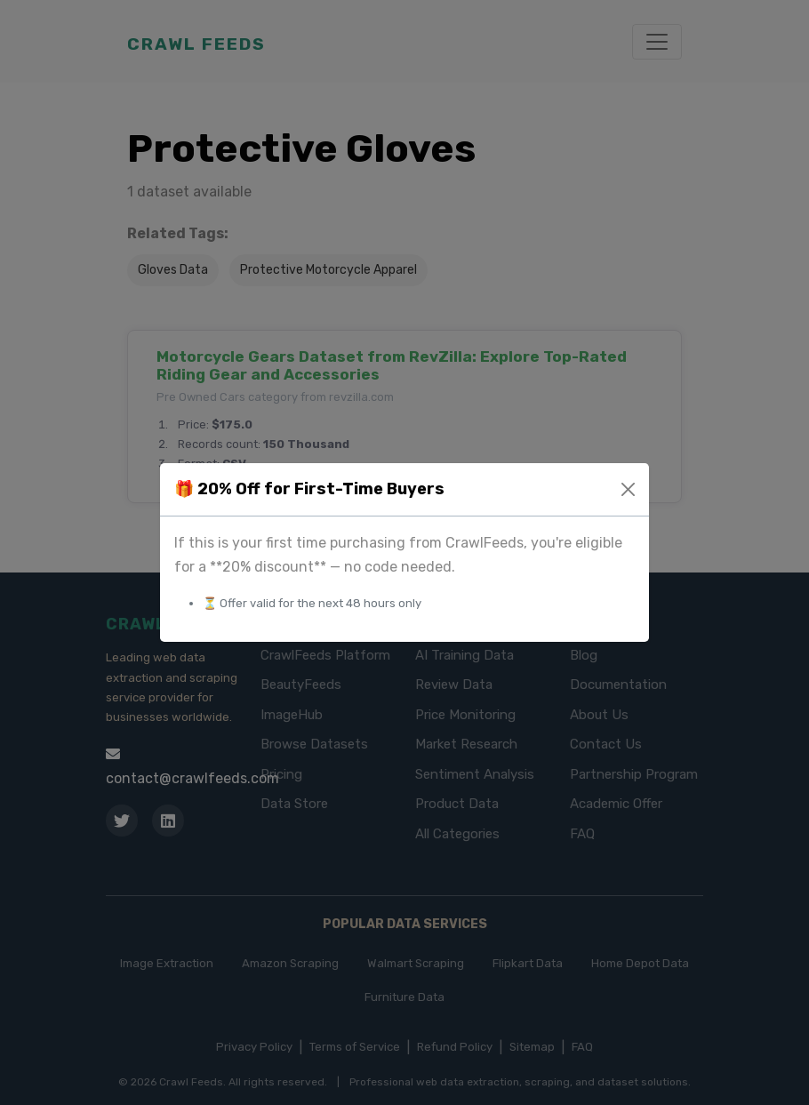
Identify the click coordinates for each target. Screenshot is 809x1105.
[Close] (628, 489)
